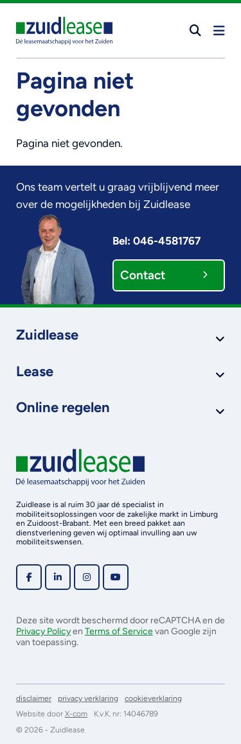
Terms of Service (119, 631)
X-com (76, 713)
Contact (164, 275)
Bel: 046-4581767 (156, 240)
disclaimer (33, 698)
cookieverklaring (153, 698)
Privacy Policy (43, 631)
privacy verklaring (88, 698)
